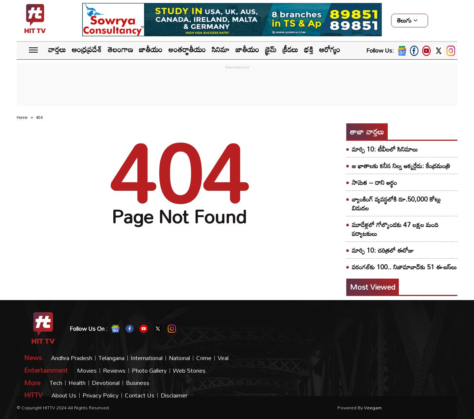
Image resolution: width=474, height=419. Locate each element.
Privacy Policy (100, 395)
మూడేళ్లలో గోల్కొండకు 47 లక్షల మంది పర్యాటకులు (395, 229)
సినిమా (221, 49)
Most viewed (372, 286)
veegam (373, 407)
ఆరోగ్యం (329, 49)
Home (22, 117)
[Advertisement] (237, 87)
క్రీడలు (290, 49)
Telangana (111, 358)
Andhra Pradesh (71, 358)
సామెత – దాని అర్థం (374, 182)
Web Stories (189, 370)
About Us (63, 395)
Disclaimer (174, 395)
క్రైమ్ (271, 49)
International (147, 358)
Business (137, 382)
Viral (223, 358)
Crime (203, 358)
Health (77, 382)
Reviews (114, 370)
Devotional (106, 382)
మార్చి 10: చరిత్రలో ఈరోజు (383, 250)
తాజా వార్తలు (367, 131)
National (179, 358)
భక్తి (308, 49)
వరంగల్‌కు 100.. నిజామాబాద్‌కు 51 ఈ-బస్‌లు (404, 267)
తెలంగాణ (120, 49)
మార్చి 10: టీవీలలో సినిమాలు (385, 149)
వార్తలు (57, 49)
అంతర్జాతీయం (187, 49)
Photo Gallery (149, 370)
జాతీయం (151, 49)
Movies (87, 370)
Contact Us (139, 395)
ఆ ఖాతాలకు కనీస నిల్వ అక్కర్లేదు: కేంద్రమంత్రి (401, 166)
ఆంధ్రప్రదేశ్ (87, 49)
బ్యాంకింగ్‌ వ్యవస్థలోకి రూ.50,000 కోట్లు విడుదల (396, 203)
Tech (56, 382)
